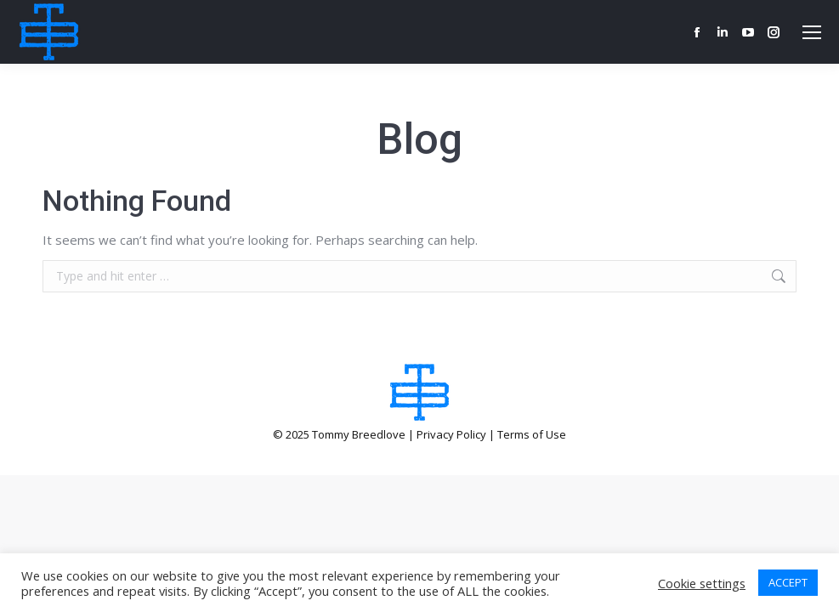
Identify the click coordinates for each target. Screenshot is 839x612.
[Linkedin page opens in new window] (722, 32)
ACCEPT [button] (788, 582)
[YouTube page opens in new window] (748, 32)
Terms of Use (531, 434)
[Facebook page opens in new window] (697, 32)
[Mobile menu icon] (812, 32)
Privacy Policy (451, 434)
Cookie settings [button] (701, 583)
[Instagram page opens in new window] (773, 32)
